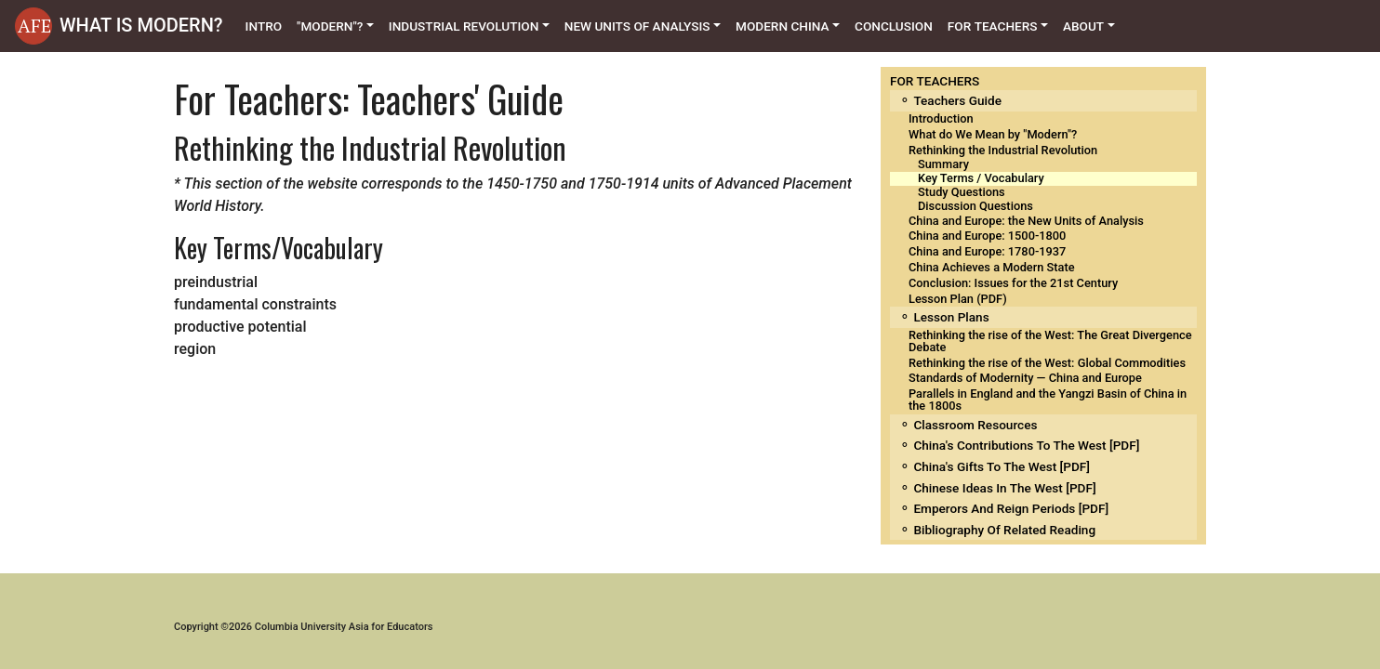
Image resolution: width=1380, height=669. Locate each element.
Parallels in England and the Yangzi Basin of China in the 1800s (1048, 400)
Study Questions (961, 192)
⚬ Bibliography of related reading (997, 529)
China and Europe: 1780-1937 (987, 251)
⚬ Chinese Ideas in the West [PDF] (997, 487)
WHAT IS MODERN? (141, 25)
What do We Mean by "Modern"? (993, 134)
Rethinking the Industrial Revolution (1003, 150)
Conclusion (894, 26)
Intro (267, 24)
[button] (33, 26)
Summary (943, 164)
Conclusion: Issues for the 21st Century (1013, 283)
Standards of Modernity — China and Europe (1025, 378)
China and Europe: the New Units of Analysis (1026, 221)
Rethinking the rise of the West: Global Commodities (1047, 363)
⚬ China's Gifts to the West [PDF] (994, 466)
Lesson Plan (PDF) (958, 299)
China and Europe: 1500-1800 (987, 236)
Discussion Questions (975, 206)
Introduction (941, 118)
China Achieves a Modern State (992, 267)
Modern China (782, 26)
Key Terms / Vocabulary (981, 178)
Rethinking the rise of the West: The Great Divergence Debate (1050, 341)
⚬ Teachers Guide (950, 100)
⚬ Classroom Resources (968, 424)
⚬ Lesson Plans (944, 316)
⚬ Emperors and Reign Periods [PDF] (1003, 508)
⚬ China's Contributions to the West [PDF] (1019, 445)
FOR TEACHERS (934, 80)
